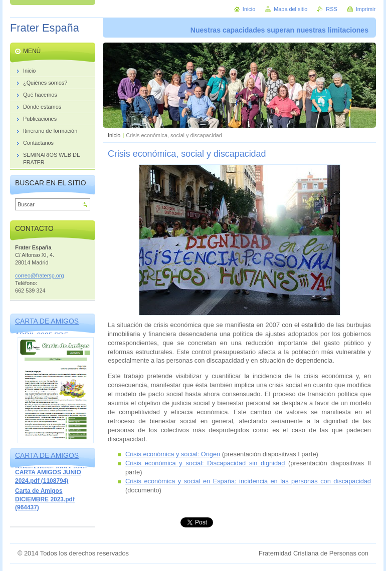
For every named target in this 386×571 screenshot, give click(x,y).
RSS (331, 9)
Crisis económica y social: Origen (172, 454)
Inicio (114, 135)
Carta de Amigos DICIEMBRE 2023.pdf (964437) (45, 499)
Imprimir (365, 9)
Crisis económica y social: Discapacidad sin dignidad (205, 463)
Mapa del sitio (290, 9)
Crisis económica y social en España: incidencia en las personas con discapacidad (248, 481)
